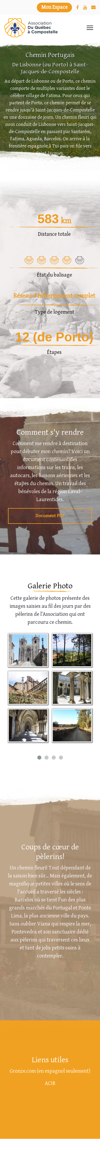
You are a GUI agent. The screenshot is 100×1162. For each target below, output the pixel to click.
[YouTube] (85, 7)
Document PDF (50, 516)
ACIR (50, 1083)
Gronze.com (23, 1071)
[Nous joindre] (93, 7)
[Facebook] (77, 7)
